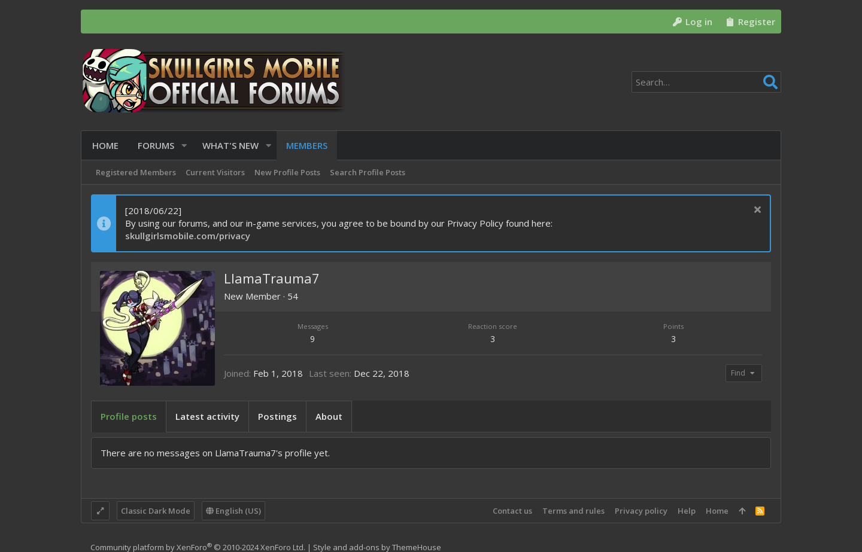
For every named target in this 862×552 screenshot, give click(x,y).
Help (687, 510)
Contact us (512, 510)
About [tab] (328, 416)
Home (717, 510)
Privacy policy (641, 510)
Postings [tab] (277, 416)
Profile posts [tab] (129, 416)
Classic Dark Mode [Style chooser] (155, 510)
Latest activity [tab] (207, 416)
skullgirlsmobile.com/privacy (187, 236)
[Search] (706, 82)
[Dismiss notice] (756, 211)
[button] (183, 145)
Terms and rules (573, 510)
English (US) (233, 510)
